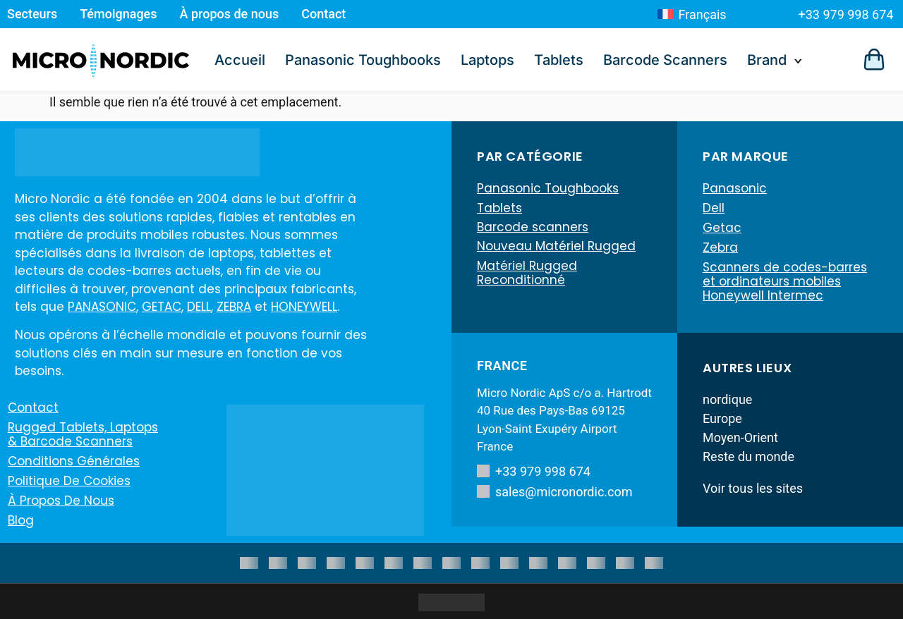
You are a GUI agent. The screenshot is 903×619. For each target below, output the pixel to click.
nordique (727, 399)
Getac (722, 227)
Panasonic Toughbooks (363, 59)
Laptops (487, 59)
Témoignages (118, 13)
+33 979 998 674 (846, 14)
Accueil (239, 59)
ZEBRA (234, 306)
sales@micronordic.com (555, 491)
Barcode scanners (532, 227)
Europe (722, 418)
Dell (714, 208)
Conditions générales (74, 461)
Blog (21, 520)
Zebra (720, 247)
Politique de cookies (69, 480)
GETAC (161, 306)
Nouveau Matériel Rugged (556, 247)
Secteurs (32, 13)
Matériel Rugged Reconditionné (527, 274)
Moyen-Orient (740, 437)
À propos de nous (229, 13)
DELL (199, 306)
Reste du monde (748, 456)
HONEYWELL (304, 306)
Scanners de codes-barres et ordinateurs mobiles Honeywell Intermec (785, 281)
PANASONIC (102, 306)
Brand (767, 59)
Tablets (558, 59)
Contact (323, 13)
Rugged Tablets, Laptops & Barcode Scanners (83, 434)
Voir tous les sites (753, 488)
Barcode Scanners (665, 59)
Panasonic (735, 188)
